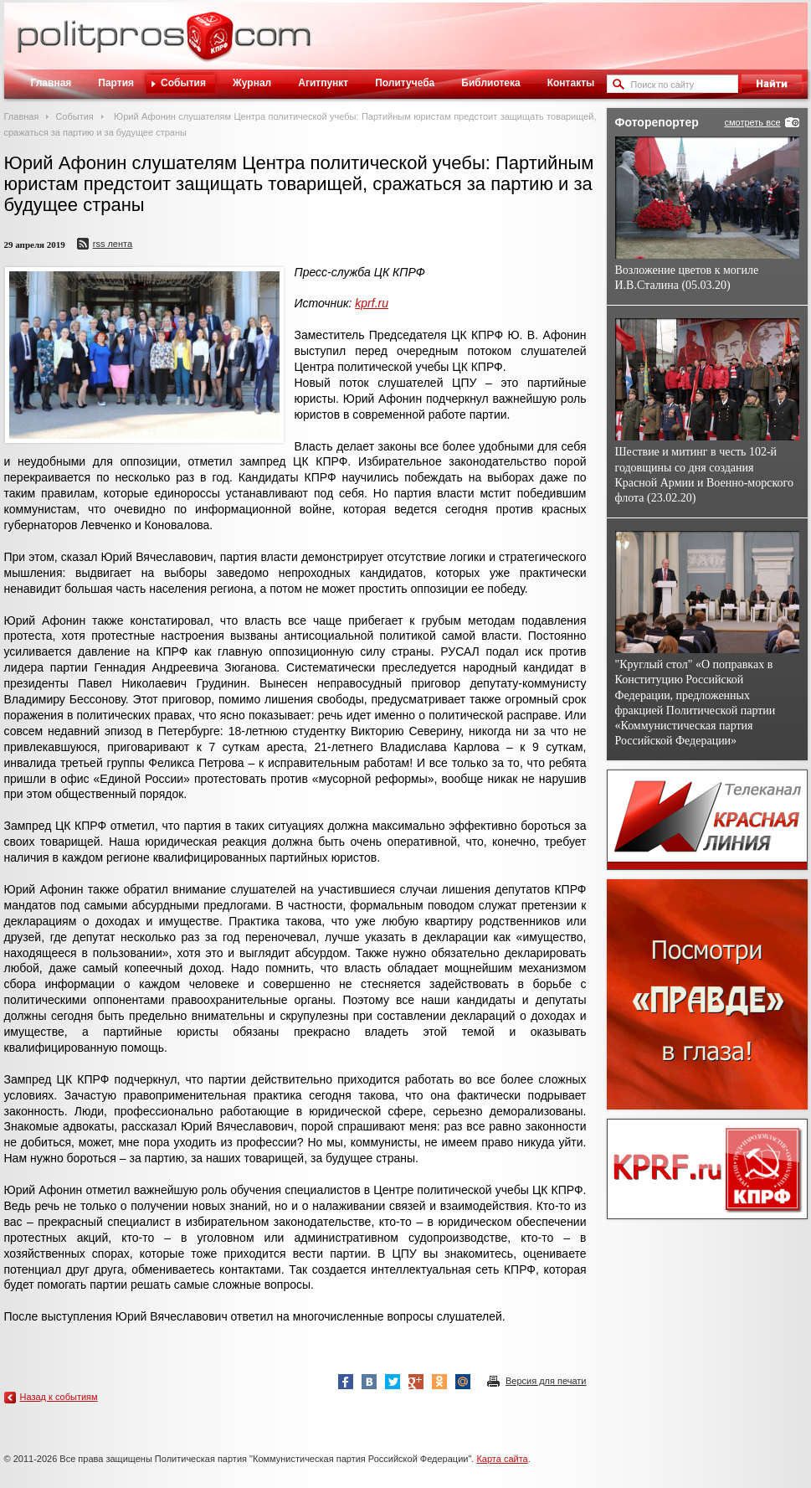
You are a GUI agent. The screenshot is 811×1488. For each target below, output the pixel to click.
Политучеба (404, 83)
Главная (51, 83)
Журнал (252, 83)
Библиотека (490, 83)
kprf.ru (371, 303)
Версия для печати (546, 1381)
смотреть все (752, 122)
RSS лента (112, 244)
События (183, 83)
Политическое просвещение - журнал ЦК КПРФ (210, 45)
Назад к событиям (59, 1397)
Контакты (571, 83)
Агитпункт (323, 83)
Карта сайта (501, 1459)
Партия (116, 83)
